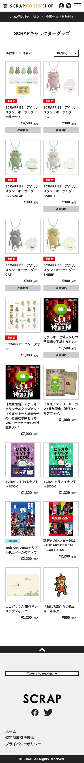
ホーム (10, 731)
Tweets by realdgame (42, 673)
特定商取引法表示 (19, 738)
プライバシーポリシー (23, 744)
